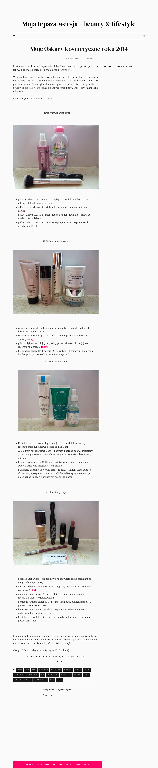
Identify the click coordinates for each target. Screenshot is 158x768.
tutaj (21, 210)
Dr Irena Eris (43, 669)
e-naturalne (56, 669)
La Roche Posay (32, 674)
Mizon (86, 674)
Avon (27, 669)
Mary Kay (77, 674)
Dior (33, 669)
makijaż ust (66, 674)
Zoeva (59, 680)
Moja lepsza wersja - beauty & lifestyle (79, 23)
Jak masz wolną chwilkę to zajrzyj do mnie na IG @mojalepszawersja (57, 764)
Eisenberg (68, 669)
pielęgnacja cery (40, 680)
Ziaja (52, 680)
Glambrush (19, 674)
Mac (42, 674)
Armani (19, 669)
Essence (78, 669)
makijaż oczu (53, 674)
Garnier (87, 669)
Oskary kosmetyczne (22, 680)
